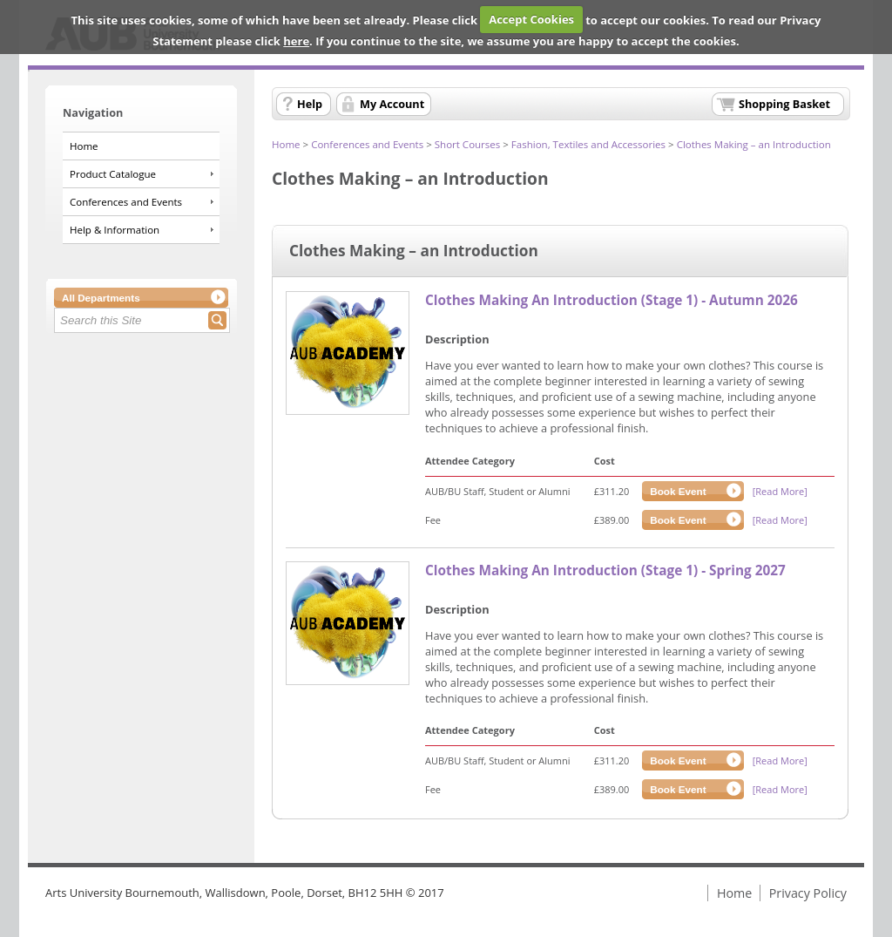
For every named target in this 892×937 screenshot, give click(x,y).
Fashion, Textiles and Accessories (588, 144)
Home (84, 146)
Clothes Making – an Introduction (754, 144)
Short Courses (468, 144)
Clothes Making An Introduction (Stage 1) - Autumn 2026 (611, 300)
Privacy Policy (808, 893)
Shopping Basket (784, 104)
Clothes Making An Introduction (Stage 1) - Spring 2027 (605, 570)
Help (309, 104)
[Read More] (780, 491)
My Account (392, 104)
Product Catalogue (113, 173)
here (296, 41)
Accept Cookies (531, 19)
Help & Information (114, 229)
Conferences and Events (126, 201)
